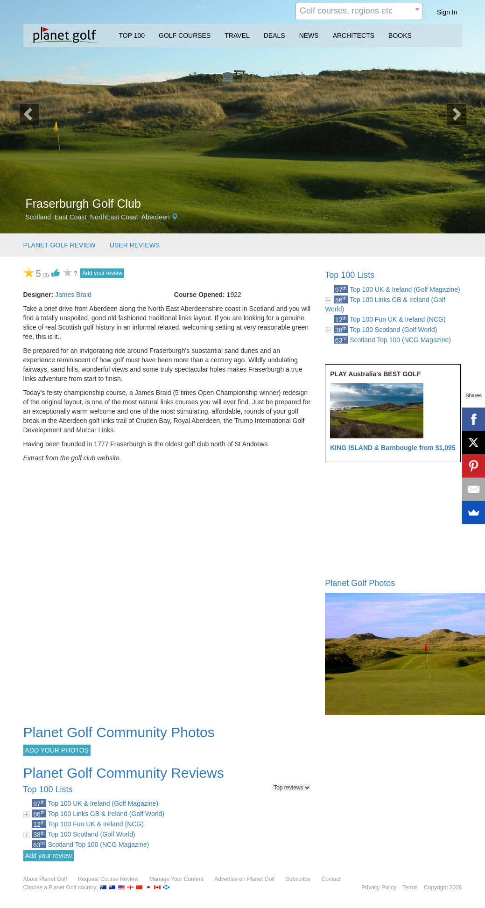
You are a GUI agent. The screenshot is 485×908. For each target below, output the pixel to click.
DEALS (274, 35)
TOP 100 (132, 35)
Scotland (38, 217)
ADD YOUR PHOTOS (57, 750)
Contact (331, 879)
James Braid (73, 294)
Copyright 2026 (443, 887)
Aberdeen (155, 217)
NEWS (309, 35)
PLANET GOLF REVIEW (59, 245)
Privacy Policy (378, 887)
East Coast (70, 217)
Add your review (102, 273)
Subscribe (298, 879)
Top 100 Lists (349, 275)
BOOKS (400, 35)
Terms (410, 887)
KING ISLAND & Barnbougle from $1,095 (392, 447)
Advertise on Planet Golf (244, 879)
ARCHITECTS (353, 35)
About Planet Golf (45, 879)
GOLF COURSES (185, 35)
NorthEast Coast (114, 217)
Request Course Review (108, 879)
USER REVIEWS (135, 245)
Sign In (447, 12)
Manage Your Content (176, 879)
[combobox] (358, 11)
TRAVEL (237, 35)
